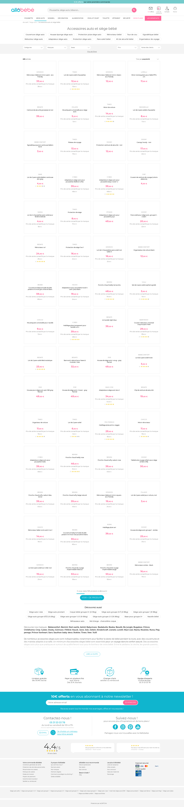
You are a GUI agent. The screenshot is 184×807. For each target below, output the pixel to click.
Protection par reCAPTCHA (99, 803)
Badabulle (103, 627)
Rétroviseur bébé (114, 35)
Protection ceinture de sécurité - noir (109, 145)
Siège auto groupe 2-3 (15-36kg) (106, 617)
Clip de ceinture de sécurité (143, 390)
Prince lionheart (40, 632)
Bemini (64, 627)
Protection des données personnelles (34, 767)
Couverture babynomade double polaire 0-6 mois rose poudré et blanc (75, 533)
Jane (81, 630)
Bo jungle (128, 627)
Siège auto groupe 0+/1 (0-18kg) (115, 612)
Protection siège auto (82, 39)
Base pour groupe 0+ (133, 617)
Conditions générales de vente (32, 765)
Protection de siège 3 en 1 (75, 247)
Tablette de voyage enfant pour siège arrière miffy (144, 461)
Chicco (146, 627)
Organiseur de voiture (40, 422)
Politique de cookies (29, 772)
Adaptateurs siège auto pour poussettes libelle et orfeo (75, 181)
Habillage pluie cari (109, 527)
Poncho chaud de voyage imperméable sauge (109, 568)
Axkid (83, 627)
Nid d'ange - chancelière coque (103, 621)
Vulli (95, 632)
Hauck (75, 630)
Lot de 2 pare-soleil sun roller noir (40, 568)
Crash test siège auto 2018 (117, 791)
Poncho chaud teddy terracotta (109, 285)
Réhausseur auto (77, 621)
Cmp (38, 630)
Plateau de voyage (74, 142)
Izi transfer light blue (109, 320)
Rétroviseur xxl (40, 247)
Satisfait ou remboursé (29, 781)
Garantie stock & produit (30, 779)
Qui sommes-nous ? (57, 765)
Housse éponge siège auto (61, 35)
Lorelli (120, 630)
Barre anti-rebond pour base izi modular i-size (75, 361)
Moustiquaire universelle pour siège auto (74, 111)
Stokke (76, 632)
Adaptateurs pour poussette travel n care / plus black (75, 288)
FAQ (80, 775)
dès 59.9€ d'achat (39, 675)
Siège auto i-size (36, 612)
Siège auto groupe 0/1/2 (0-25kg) (41, 617)
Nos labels (82, 767)
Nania (137, 630)
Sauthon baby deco (63, 632)
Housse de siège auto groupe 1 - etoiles (144, 530)
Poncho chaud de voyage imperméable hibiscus (75, 568)
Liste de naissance (112, 765)
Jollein (93, 630)
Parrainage (110, 774)
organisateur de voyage (149, 39)
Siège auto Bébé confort (86, 793)
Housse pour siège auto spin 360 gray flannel (40, 391)
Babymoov (91, 627)
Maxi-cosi (128, 630)
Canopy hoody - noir (144, 142)
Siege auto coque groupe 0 (88, 791)
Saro (50, 632)
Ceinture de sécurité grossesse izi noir (40, 110)
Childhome (29, 630)
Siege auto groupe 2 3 (57, 791)
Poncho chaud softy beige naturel (75, 495)
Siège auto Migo (156, 791)
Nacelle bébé (153, 617)
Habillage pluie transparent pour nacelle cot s (74, 326)
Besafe (119, 627)
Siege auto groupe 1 (43, 791)
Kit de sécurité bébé (124, 39)
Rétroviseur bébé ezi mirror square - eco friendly (109, 496)
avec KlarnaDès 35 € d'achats (74, 675)
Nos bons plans (55, 767)
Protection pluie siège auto (89, 35)
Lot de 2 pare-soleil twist (144, 358)
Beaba (112, 627)
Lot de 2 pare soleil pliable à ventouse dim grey (40, 178)
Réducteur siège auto (34, 39)
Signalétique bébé (150, 35)
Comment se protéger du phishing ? (62, 774)
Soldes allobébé (55, 776)
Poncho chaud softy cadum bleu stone (40, 496)
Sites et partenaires (85, 765)
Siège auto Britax (100, 793)
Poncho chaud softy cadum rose (109, 460)
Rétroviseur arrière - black (144, 565)
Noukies (145, 630)
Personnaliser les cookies (30, 769)
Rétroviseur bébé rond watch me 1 (40, 530)
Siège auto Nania (145, 791)
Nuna (152, 630)
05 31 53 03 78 (144, 682)
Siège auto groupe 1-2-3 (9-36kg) (74, 617)
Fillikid (68, 630)
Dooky (51, 630)
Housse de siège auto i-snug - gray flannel (109, 361)
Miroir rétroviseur (144, 422)
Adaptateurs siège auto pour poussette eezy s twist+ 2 (109, 181)
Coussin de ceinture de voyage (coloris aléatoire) (143, 178)
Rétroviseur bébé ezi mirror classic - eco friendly (109, 76)
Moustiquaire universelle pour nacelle (40, 323)
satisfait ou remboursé (109, 674)
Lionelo (112, 630)
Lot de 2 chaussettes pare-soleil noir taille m (109, 251)
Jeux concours (111, 769)
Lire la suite (92, 654)
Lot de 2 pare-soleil (74, 422)
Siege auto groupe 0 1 (71, 791)
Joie (87, 630)
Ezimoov (59, 630)
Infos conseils (111, 767)
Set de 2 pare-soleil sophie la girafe (144, 285)
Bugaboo (137, 627)
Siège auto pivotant (56, 612)
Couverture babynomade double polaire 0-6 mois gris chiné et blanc (40, 288)
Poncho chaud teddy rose (75, 457)
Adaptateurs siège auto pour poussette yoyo (109, 216)
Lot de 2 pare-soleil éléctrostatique (40, 360)
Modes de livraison (28, 774)
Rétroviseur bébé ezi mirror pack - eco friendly (40, 76)
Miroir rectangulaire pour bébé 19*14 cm (144, 76)
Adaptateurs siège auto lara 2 (109, 390)
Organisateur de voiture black (144, 250)
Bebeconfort (54, 627)
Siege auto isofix (15, 791)
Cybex (44, 630)
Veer (89, 632)
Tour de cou (132, 35)
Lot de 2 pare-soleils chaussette (144, 110)
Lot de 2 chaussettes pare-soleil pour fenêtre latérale (40, 216)
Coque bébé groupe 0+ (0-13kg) (83, 612)
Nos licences (83, 769)
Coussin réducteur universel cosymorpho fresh (144, 323)
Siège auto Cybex (168, 791)
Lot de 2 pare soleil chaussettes (75, 75)
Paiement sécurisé (141, 763)
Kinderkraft (102, 630)
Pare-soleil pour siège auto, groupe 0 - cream (143, 216)
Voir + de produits (92, 597)
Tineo (83, 632)
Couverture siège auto (35, 35)
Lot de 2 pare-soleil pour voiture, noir (144, 495)
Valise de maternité (113, 772)
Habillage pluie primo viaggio (109, 425)
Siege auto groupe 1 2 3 (28, 791)
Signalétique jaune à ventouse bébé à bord (40, 146)
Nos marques (55, 769)
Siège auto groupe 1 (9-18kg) (145, 612)
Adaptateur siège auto (57, 39)
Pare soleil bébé (104, 39)
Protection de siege (75, 212)
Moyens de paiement (29, 776)
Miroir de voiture (109, 107)
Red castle (74, 627)
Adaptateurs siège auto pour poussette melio (40, 461)
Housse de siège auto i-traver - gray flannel (74, 391)
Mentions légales (56, 772)
